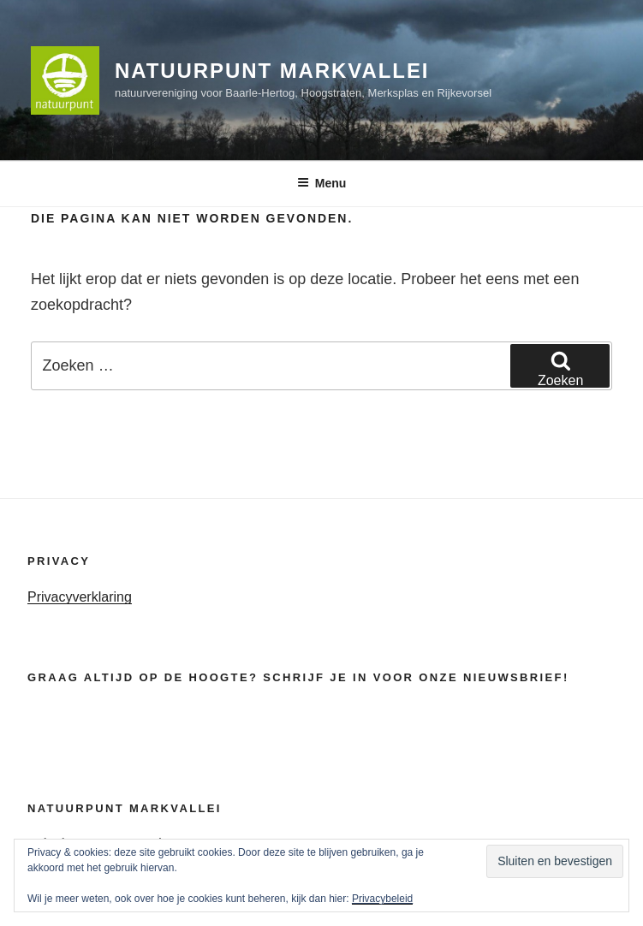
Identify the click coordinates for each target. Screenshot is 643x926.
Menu (322, 183)
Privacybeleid (382, 899)
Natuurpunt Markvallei (272, 70)
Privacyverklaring (79, 597)
